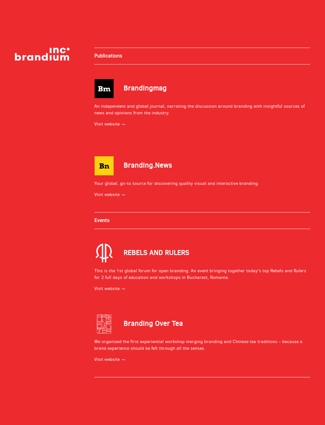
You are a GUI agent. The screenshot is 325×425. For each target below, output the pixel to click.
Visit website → (109, 124)
